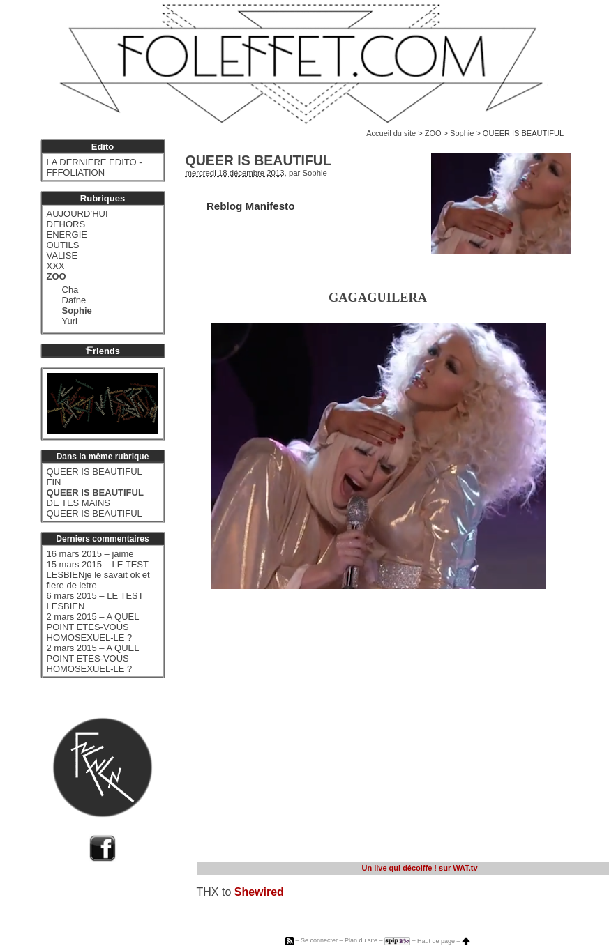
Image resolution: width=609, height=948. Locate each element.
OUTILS (63, 245)
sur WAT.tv (419, 868)
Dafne (74, 300)
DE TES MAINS (79, 503)
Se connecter (319, 941)
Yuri (69, 321)
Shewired (259, 892)
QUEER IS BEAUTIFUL (94, 471)
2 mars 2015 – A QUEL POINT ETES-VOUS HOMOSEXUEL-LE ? (93, 627)
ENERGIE (67, 234)
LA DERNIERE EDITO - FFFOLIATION (94, 167)
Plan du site (361, 941)
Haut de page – (443, 941)
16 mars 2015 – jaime (90, 554)
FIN (54, 482)
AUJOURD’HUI (77, 213)
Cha (70, 289)
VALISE (62, 255)
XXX (56, 266)
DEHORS (66, 224)
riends (102, 351)
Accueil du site (391, 133)
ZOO (433, 133)
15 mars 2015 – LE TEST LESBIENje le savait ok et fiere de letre (98, 574)
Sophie (462, 133)
